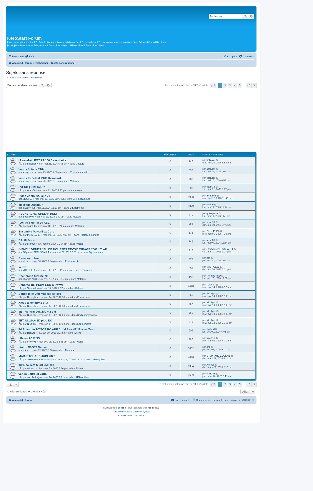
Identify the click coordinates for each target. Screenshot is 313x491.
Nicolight (31, 297)
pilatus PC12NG (29, 338)
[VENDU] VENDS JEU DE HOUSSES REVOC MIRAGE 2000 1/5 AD (62, 249)
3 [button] (230, 85)
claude (26, 207)
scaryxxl (27, 172)
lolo (24, 261)
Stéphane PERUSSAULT (36, 252)
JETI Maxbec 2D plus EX (35, 320)
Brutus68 (27, 199)
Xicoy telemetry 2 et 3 (33, 302)
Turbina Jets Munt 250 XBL (36, 365)
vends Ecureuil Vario (32, 374)
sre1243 (31, 377)
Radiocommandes (79, 172)
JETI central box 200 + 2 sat (37, 311)
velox (22, 267)
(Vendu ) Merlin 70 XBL (34, 222)
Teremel (31, 288)
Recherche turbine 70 (33, 276)
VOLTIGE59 (29, 270)
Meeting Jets (98, 359)
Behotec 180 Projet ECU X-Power (40, 285)
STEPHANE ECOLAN (39, 359)
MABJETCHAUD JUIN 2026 (36, 356)
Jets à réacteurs (81, 199)
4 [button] (235, 85)
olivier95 (31, 341)
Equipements (77, 207)
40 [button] (248, 85)
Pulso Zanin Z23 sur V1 (34, 196)
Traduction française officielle (127, 411)
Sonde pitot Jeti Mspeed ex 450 (39, 293)
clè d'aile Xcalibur (30, 204)
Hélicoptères (82, 377)
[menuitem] (29, 56)
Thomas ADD (30, 279)
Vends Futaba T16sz (32, 169)
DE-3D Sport (26, 240)
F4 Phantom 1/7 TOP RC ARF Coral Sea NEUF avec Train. (57, 329)
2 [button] (225, 85)
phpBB (121, 408)
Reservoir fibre (28, 258)
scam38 (31, 190)
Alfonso (31, 368)
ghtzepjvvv (28, 216)
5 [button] (240, 85)
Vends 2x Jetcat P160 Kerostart (39, 178)
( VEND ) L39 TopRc (31, 187)
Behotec (79, 288)
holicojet (31, 163)
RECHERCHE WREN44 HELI (37, 213)
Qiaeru (146, 411)
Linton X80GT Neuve (32, 347)
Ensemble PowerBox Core (36, 231)
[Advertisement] (131, 120)
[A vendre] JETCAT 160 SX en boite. (42, 160)
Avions (78, 190)
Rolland (31, 332)
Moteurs (80, 163)
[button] (213, 85)
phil (24, 350)
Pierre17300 (33, 235)
